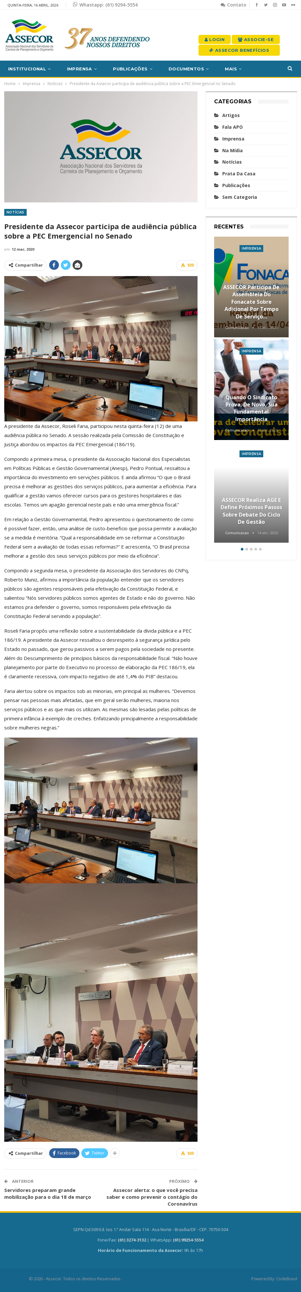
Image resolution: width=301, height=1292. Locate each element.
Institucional (27, 68)
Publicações (130, 68)
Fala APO (232, 127)
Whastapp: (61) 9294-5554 (105, 5)
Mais (231, 68)
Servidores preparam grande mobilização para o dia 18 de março (47, 1193)
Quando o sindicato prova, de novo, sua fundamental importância (252, 408)
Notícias (15, 212)
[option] (251, 391)
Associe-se (256, 39)
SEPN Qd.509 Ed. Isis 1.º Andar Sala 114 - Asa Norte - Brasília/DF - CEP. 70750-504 (150, 1229)
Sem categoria (239, 197)
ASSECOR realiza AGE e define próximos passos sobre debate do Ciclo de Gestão (251, 510)
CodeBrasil (286, 1279)
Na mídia (232, 150)
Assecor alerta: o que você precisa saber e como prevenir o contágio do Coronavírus (152, 1197)
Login (215, 39)
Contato (233, 5)
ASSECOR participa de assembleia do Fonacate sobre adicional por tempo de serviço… (251, 302)
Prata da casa (238, 173)
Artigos (231, 115)
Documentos (186, 68)
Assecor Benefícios (239, 50)
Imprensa (79, 68)
